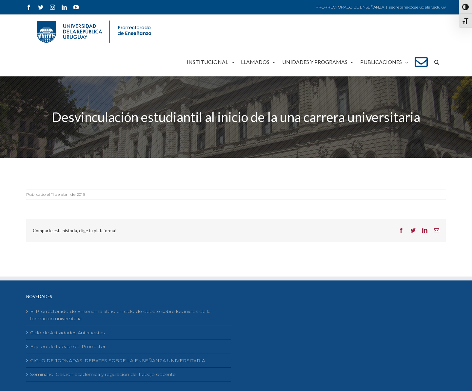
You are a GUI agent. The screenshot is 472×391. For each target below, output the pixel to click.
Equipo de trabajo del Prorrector (68, 346)
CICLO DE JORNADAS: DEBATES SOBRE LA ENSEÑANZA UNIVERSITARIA (117, 360)
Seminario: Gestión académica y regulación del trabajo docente (103, 374)
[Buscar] (436, 62)
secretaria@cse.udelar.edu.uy (417, 7)
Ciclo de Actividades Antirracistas (67, 333)
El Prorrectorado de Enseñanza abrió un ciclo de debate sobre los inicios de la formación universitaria (120, 314)
